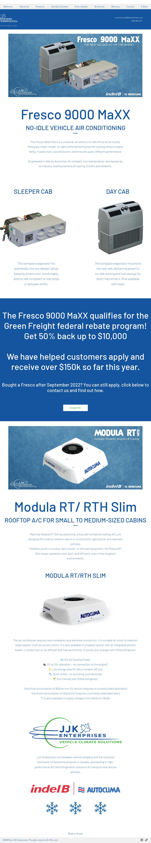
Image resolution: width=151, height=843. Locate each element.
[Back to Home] (75, 833)
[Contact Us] (75, 408)
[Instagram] (141, 839)
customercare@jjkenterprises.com (129, 17)
